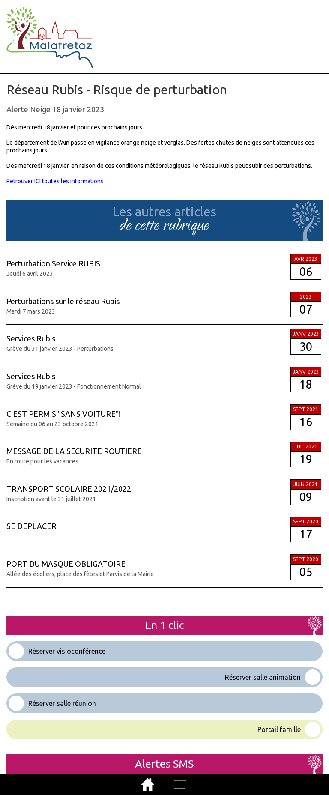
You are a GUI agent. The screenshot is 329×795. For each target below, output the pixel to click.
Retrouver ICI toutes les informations (55, 181)
